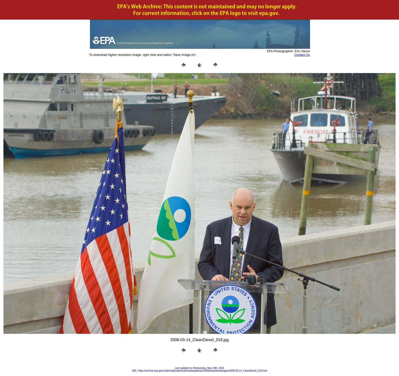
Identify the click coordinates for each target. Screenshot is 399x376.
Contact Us (302, 55)
